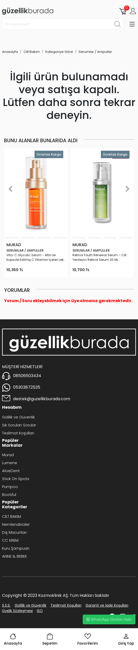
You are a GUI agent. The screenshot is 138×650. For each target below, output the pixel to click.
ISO (40, 610)
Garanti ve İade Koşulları (107, 605)
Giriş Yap (126, 639)
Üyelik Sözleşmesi (17, 610)
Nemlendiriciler (16, 524)
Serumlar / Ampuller (95, 51)
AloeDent (11, 470)
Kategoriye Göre (59, 51)
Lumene (9, 462)
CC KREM (10, 540)
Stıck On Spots (15, 478)
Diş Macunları (14, 532)
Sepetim (49, 639)
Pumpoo (10, 486)
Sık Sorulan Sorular (19, 425)
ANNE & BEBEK (14, 556)
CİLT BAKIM (11, 516)
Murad (8, 454)
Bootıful (9, 494)
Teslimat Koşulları (18, 433)
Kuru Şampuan (15, 548)
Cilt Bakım (32, 51)
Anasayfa (13, 639)
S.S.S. (6, 605)
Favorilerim (87, 639)
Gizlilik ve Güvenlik (18, 417)
